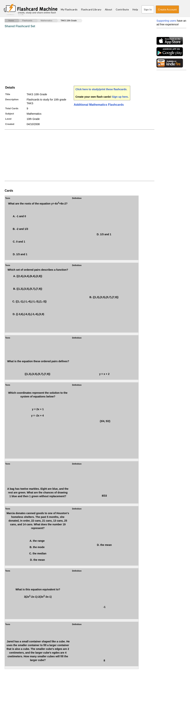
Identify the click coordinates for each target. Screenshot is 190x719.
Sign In (148, 9)
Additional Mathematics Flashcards (99, 104)
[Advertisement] (72, 57)
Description (12, 99)
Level (8, 118)
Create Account (167, 9)
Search (182, 9)
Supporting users (166, 20)
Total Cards (11, 108)
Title (7, 94)
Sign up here (120, 96)
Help (135, 9)
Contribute (122, 9)
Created (9, 124)
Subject (9, 113)
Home (11, 20)
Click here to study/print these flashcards (101, 89)
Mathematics (46, 20)
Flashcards (27, 20)
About (108, 9)
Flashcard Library (91, 9)
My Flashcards (69, 9)
